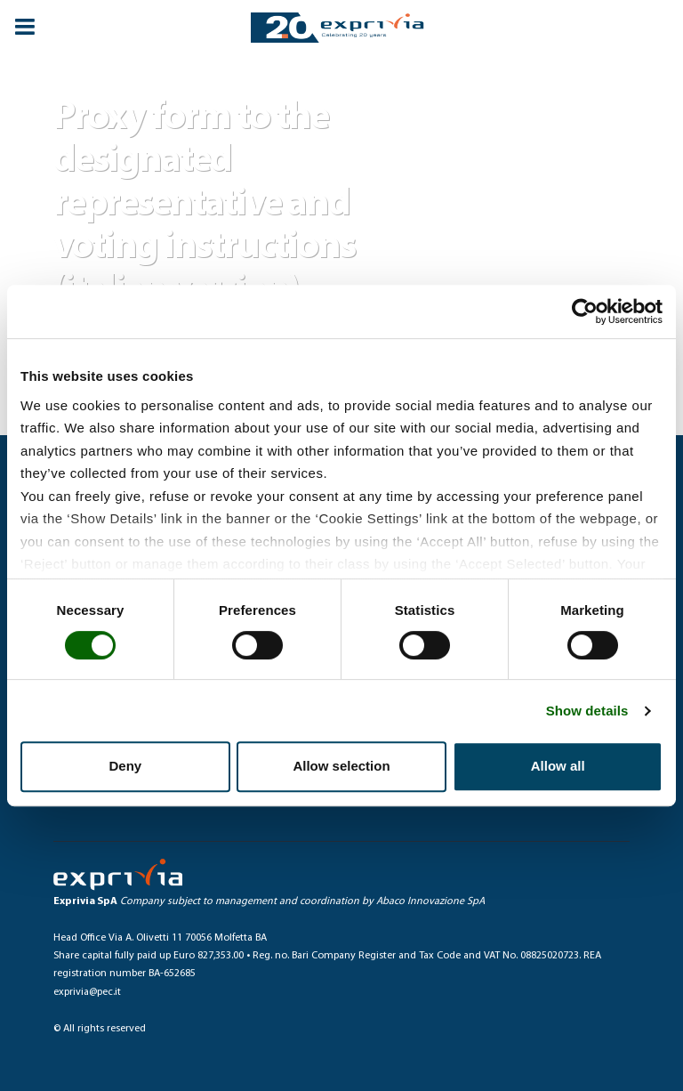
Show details (587, 710)
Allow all (558, 765)
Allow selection (341, 765)
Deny (124, 765)
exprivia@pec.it (87, 992)
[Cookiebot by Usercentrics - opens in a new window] (585, 311)
